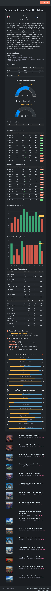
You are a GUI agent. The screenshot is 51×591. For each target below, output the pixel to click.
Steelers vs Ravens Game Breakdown (31, 492)
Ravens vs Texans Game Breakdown (30, 538)
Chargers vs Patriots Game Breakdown (31, 557)
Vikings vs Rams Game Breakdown (29, 519)
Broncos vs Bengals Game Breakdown (31, 566)
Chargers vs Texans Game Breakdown (31, 483)
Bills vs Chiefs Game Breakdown (29, 435)
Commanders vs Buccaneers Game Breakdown (30, 512)
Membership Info (45, 590)
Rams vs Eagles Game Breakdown (29, 464)
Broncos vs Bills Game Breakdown (29, 502)
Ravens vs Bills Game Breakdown (29, 473)
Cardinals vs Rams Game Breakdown (30, 576)
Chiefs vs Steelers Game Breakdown (30, 528)
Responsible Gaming (32, 588)
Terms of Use (41, 588)
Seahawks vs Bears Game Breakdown (31, 547)
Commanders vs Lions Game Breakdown (31, 454)
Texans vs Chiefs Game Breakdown (30, 445)
